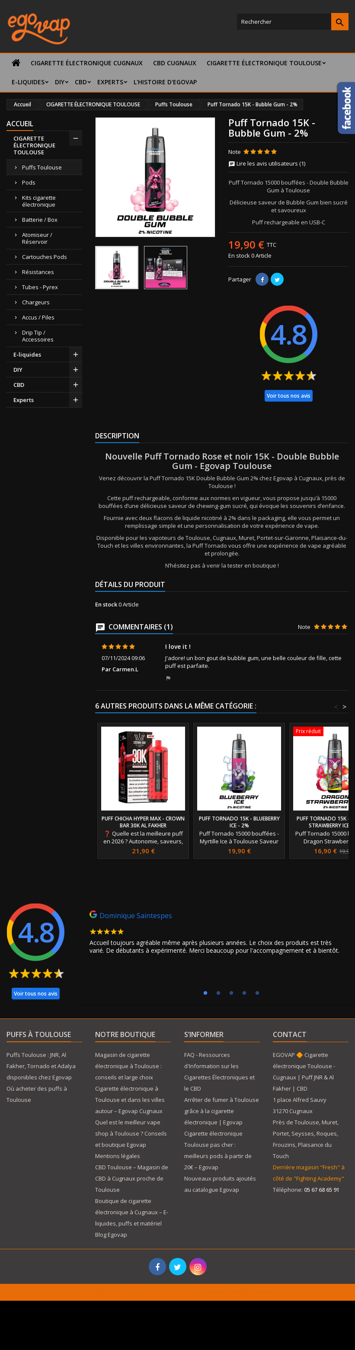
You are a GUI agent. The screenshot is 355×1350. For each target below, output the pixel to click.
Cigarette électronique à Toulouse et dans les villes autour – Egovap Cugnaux (130, 1100)
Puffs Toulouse (42, 167)
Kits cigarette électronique (39, 201)
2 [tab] (218, 993)
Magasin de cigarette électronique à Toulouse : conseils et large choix (128, 1066)
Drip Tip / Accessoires (38, 336)
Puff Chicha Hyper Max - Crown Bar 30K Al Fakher (143, 822)
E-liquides (28, 82)
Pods (28, 182)
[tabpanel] (218, 934)
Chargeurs (36, 302)
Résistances (38, 272)
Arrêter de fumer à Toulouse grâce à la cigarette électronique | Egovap (221, 1111)
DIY (59, 82)
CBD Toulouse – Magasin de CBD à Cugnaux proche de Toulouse (131, 1178)
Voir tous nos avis (288, 395)
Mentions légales (117, 1156)
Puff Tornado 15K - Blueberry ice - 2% (239, 822)
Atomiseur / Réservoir (37, 238)
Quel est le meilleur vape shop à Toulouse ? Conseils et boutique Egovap (131, 1133)
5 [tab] (257, 993)
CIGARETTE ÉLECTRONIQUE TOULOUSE (264, 63)
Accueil (19, 123)
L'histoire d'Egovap (165, 82)
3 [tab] (231, 993)
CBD (81, 82)
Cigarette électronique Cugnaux (87, 63)
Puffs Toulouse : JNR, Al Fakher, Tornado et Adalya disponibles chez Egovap (41, 1066)
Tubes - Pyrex (40, 287)
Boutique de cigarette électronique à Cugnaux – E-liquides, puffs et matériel (131, 1212)
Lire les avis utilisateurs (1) (266, 164)
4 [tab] (244, 993)
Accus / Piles (38, 317)
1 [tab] (205, 993)
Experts (110, 82)
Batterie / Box (40, 219)
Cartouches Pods (44, 257)
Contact (290, 1034)
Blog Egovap (111, 1234)
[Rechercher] (293, 21)
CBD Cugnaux (174, 63)
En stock (239, 255)
